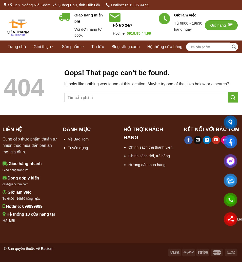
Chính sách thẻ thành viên (150, 147)
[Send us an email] (198, 140)
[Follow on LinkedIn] (207, 140)
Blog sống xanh (125, 47)
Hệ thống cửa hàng (165, 47)
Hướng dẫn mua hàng (146, 165)
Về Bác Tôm (78, 139)
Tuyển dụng (78, 148)
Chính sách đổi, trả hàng (149, 156)
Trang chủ (17, 47)
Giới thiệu (44, 46)
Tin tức (97, 47)
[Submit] (234, 47)
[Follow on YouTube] (216, 140)
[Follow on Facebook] (188, 140)
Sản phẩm (73, 46)
